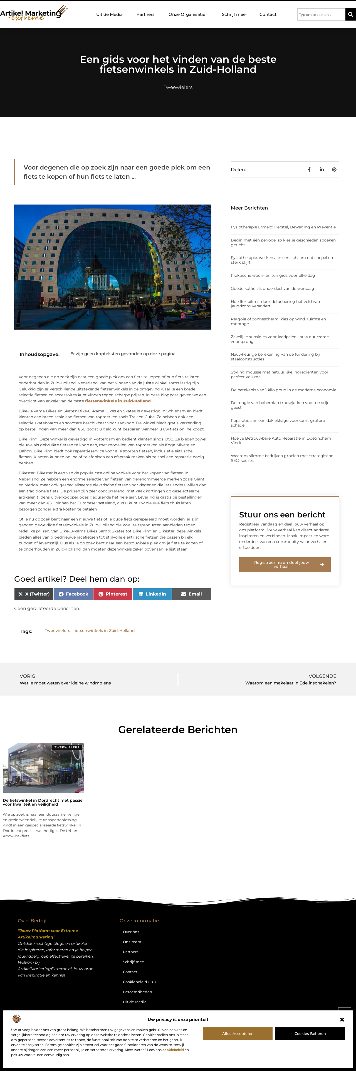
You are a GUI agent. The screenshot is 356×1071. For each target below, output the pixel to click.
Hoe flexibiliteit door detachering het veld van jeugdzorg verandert (275, 304)
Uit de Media (109, 14)
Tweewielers (178, 87)
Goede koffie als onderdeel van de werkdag (272, 288)
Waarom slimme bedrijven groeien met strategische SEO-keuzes (282, 458)
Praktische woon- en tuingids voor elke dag (273, 275)
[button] (342, 1019)
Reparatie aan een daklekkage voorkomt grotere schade (278, 423)
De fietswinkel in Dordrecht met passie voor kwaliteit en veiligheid (43, 802)
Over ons (131, 932)
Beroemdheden (137, 992)
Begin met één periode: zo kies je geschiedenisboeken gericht (283, 242)
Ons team (132, 942)
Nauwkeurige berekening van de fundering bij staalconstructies (275, 357)
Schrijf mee (234, 14)
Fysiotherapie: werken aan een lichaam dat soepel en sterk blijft (282, 260)
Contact (267, 14)
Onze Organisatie (188, 14)
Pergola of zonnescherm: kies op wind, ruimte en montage (278, 321)
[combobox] (321, 14)
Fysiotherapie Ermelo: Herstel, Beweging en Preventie (283, 227)
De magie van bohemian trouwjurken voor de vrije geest (280, 405)
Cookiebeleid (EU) (139, 982)
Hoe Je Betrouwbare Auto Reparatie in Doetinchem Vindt (281, 440)
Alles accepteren (238, 1033)
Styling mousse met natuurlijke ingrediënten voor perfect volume (279, 374)
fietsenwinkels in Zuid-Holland (104, 630)
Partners (146, 14)
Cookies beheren (310, 1033)
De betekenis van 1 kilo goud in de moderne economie (283, 389)
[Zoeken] (350, 14)
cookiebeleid (173, 1050)
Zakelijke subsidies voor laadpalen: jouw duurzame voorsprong (280, 339)
